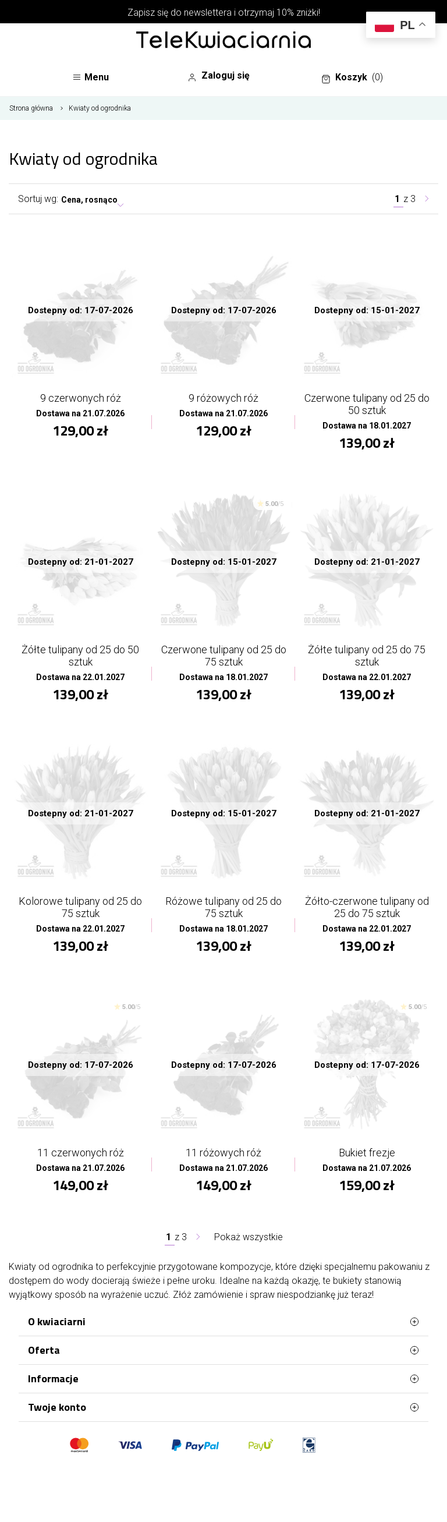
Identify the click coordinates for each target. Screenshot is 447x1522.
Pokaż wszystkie (248, 1237)
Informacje (223, 1379)
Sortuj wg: (38, 198)
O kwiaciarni (223, 1322)
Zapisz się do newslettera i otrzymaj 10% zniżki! (223, 12)
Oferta (223, 1350)
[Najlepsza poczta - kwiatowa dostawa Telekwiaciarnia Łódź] (223, 40)
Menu (90, 77)
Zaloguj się (218, 76)
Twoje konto (223, 1407)
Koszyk (352, 77)
